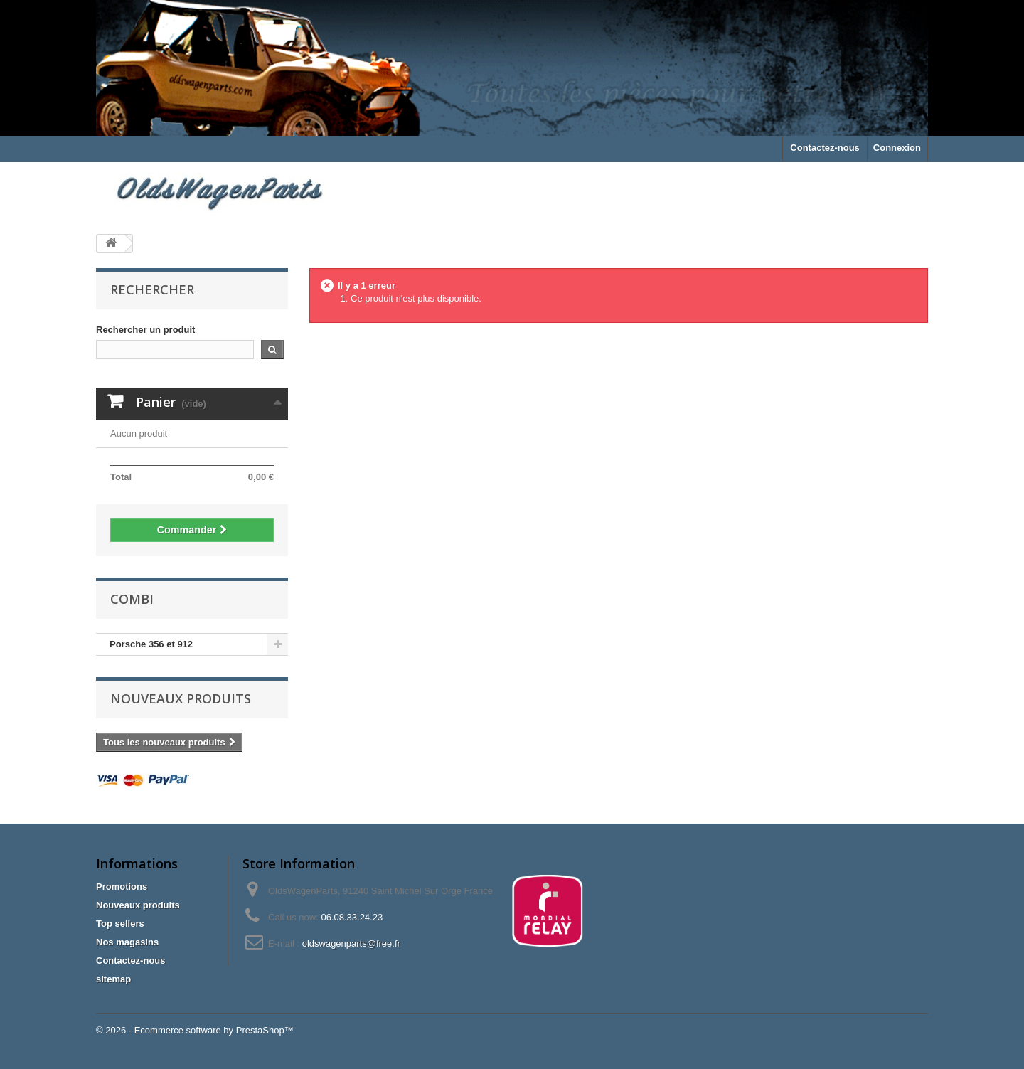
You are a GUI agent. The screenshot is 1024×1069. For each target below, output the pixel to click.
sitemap (113, 979)
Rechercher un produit (145, 329)
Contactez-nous (825, 147)
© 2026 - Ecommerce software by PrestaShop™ (195, 1030)
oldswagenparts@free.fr (351, 943)
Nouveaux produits (180, 698)
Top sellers (120, 923)
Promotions (121, 886)
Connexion (897, 147)
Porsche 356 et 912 (151, 644)
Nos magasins (127, 942)
